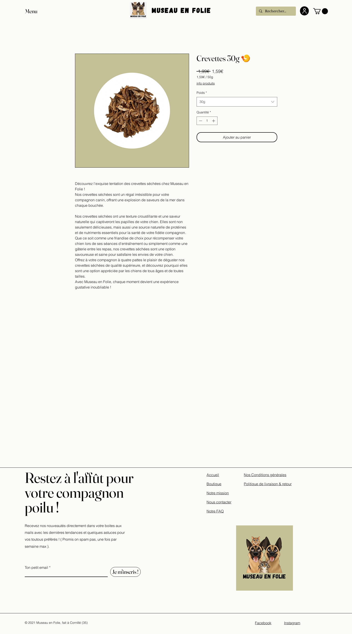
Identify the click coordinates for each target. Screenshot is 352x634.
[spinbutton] (207, 121)
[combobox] (237, 102)
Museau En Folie (183, 10)
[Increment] (214, 121)
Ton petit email (36, 567)
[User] (304, 10)
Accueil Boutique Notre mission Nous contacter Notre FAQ (219, 492)
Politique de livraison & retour (268, 484)
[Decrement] (200, 121)
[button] (35, 11)
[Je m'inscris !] (125, 572)
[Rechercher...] (275, 11)
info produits (206, 83)
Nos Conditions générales (265, 474)
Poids (202, 93)
